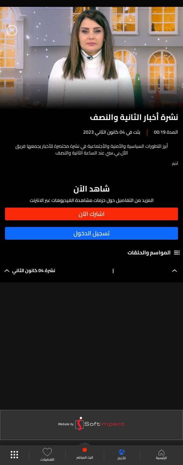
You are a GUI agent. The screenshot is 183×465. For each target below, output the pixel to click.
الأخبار (122, 455)
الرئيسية (161, 455)
